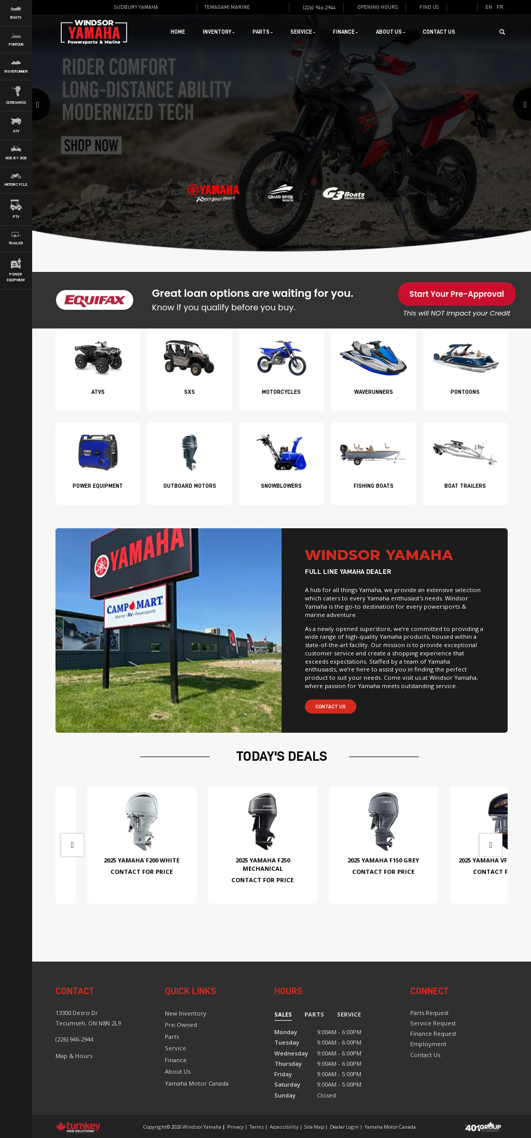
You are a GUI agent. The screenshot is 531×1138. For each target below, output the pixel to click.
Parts (172, 1036)
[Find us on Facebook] (176, 7)
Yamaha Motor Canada (197, 1083)
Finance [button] (345, 32)
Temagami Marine (227, 7)
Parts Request (429, 1013)
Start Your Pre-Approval (457, 294)
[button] (69, 134)
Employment (428, 1044)
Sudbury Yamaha (136, 7)
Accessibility (284, 1126)
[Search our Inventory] (505, 32)
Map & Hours (73, 1056)
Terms (256, 1126)
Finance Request (433, 1033)
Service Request (433, 1023)
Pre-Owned (181, 1025)
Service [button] (302, 32)
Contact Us (439, 32)
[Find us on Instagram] (186, 7)
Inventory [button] (218, 32)
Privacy (235, 1126)
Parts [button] (263, 32)
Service (175, 1048)
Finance (176, 1060)
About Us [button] (390, 32)
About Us (177, 1071)
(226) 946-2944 (74, 1039)
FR (500, 7)
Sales (283, 1014)
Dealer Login (344, 1126)
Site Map (314, 1126)
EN (488, 7)
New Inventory (185, 1013)
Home (178, 32)
